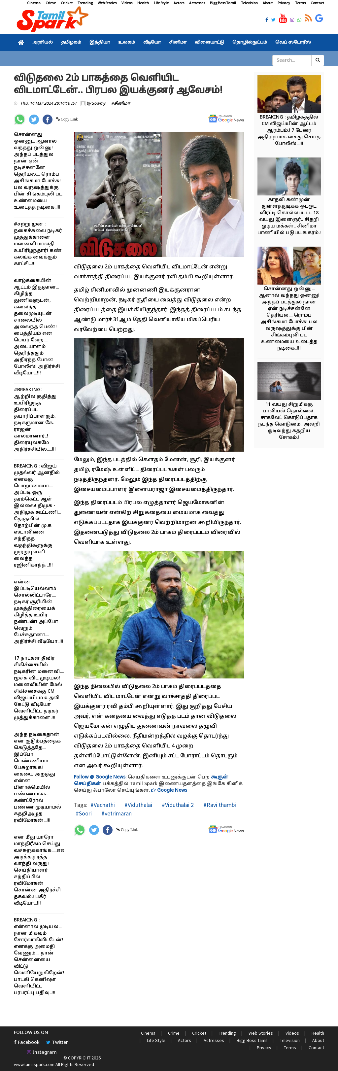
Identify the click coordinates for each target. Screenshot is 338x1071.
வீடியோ (152, 42)
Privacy (284, 2)
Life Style (161, 2)
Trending (85, 2)
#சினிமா (120, 103)
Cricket (67, 2)
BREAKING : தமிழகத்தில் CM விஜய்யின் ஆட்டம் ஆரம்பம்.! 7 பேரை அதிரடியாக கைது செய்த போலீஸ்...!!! (289, 131)
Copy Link (69, 119)
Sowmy (98, 103)
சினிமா (177, 42)
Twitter (57, 1043)
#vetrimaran (116, 813)
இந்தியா (99, 42)
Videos (126, 2)
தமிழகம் (71, 42)
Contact (317, 2)
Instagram (42, 1052)
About (268, 2)
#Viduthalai (137, 805)
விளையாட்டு (209, 42)
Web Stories (107, 2)
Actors (179, 2)
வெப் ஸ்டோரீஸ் (293, 42)
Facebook (27, 1043)
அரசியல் (42, 42)
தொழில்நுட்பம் (249, 42)
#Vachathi (102, 805)
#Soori (84, 813)
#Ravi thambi (219, 805)
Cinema (34, 2)
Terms (300, 2)
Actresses (197, 2)
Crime (51, 2)
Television (249, 2)
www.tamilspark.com (34, 1064)
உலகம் (126, 42)
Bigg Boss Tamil (223, 2)
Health (143, 2)
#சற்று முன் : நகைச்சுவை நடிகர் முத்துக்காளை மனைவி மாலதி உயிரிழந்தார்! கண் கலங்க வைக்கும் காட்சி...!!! (38, 244)
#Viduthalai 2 (177, 805)
